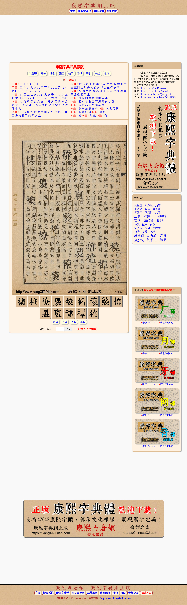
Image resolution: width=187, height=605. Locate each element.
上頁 (64, 321)
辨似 (79, 73)
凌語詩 (138, 228)
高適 (137, 221)
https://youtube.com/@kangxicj (156, 94)
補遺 (97, 73)
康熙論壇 (98, 11)
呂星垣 (138, 205)
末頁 (82, 321)
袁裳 (163, 235)
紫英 (144, 231)
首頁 (55, 321)
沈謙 (158, 212)
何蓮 (152, 224)
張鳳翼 (157, 208)
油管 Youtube (148, 322)
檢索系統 (48, 592)
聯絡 (123, 592)
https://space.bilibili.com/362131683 (158, 97)
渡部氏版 (105, 592)
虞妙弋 (139, 240)
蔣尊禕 (161, 216)
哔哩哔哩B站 (166, 322)
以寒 (144, 224)
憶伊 (147, 228)
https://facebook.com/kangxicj (155, 91)
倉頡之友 (111, 11)
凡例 (52, 73)
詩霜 (163, 240)
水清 (152, 231)
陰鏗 (160, 221)
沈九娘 (152, 235)
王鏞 (137, 216)
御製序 (33, 73)
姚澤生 (149, 205)
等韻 (88, 73)
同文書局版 (78, 592)
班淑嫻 (139, 235)
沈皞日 (149, 216)
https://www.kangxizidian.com (115, 598)
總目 (61, 73)
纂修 (43, 73)
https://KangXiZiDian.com (153, 88)
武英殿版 (92, 592)
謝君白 (152, 240)
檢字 (70, 73)
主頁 (72, 11)
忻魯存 (138, 212)
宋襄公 (138, 208)
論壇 (115, 592)
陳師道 (149, 221)
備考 (107, 73)
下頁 (73, 321)
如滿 (158, 205)
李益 (147, 208)
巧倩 (137, 231)
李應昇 (149, 212)
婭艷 (137, 224)
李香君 (157, 228)
